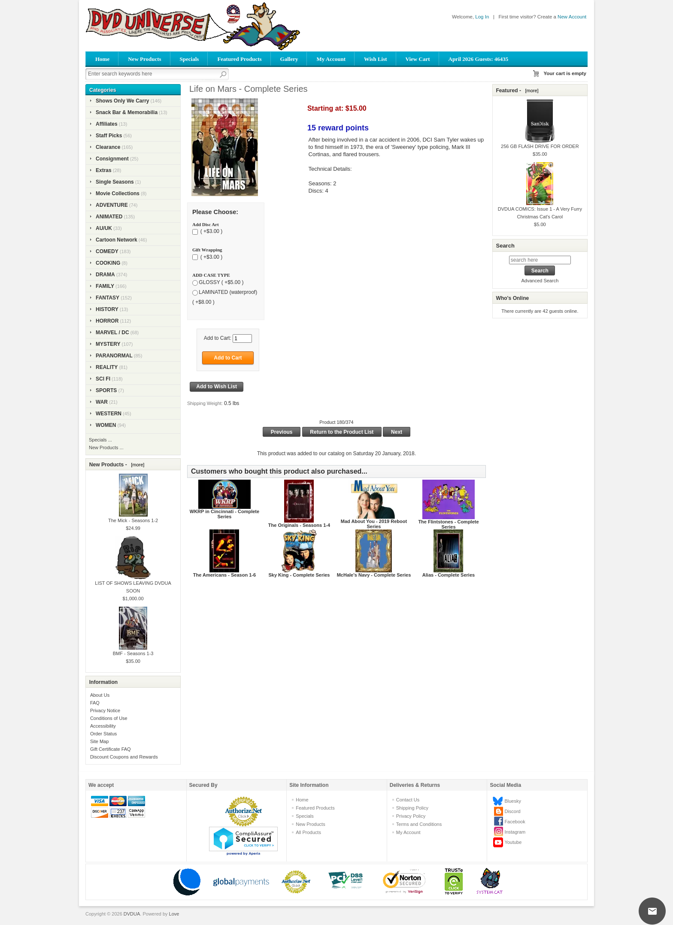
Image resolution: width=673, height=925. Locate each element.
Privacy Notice (105, 710)
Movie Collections (117, 193)
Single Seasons (115, 182)
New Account (572, 16)
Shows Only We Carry (122, 101)
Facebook (514, 821)
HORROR (107, 321)
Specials (189, 59)
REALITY (107, 367)
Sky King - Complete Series (299, 574)
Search (505, 245)
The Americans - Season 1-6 (224, 574)
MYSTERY (108, 344)
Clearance (108, 147)
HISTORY (107, 309)
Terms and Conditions (419, 824)
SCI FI (103, 379)
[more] (136, 464)
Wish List (375, 59)
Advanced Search (539, 280)
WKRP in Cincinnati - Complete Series (224, 514)
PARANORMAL (114, 356)
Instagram (514, 831)
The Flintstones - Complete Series (448, 524)
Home (102, 59)
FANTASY (107, 298)
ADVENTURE (112, 205)
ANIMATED (109, 217)
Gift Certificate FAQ (110, 749)
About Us (99, 695)
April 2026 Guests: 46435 (479, 59)
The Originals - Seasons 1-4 (299, 525)
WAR (102, 402)
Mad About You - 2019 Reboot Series (374, 524)
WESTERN (108, 414)
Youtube (512, 842)
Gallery (289, 59)
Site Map (99, 741)
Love (174, 913)
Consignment (112, 159)
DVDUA (132, 913)
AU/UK (104, 228)
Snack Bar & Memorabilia (127, 112)
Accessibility (103, 726)
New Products (144, 59)
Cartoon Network (116, 240)
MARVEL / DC (112, 332)
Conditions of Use (108, 718)
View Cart (418, 59)
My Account (331, 59)
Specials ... (100, 439)
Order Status (103, 733)
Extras (104, 170)
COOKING (108, 263)
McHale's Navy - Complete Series (374, 574)
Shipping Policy (412, 807)
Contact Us (407, 799)
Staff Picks (109, 136)
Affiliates (107, 124)
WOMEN (106, 425)
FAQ (95, 702)
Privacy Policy (410, 816)
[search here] (540, 260)
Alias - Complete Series (448, 574)
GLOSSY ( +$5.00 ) (221, 282)
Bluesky (512, 801)
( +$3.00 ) (210, 232)
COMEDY (107, 251)
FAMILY (105, 286)
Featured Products (239, 59)
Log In (482, 16)
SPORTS (106, 390)
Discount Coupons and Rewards (124, 756)
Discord (512, 811)
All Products (308, 832)
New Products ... (106, 447)
